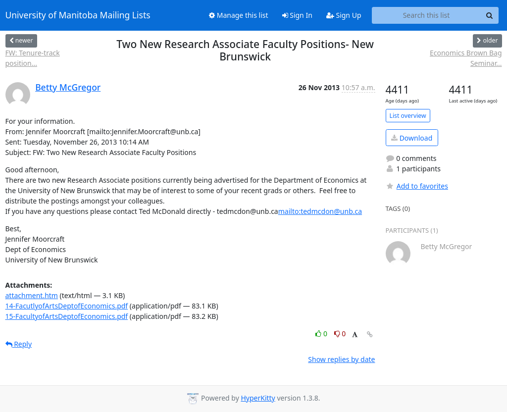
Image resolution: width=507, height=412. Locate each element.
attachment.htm (31, 295)
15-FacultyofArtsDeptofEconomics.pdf (66, 316)
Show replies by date (341, 359)
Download (411, 138)
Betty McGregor (68, 87)
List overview (408, 115)
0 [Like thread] (322, 333)
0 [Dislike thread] (340, 333)
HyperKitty (258, 398)
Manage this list (238, 15)
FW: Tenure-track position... (32, 58)
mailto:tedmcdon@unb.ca (320, 211)
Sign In (297, 15)
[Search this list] (426, 15)
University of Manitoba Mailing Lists (78, 15)
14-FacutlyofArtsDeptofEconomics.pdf (66, 305)
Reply (18, 344)
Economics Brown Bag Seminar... (466, 58)
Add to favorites (417, 186)
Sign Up (343, 15)
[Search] (490, 15)
